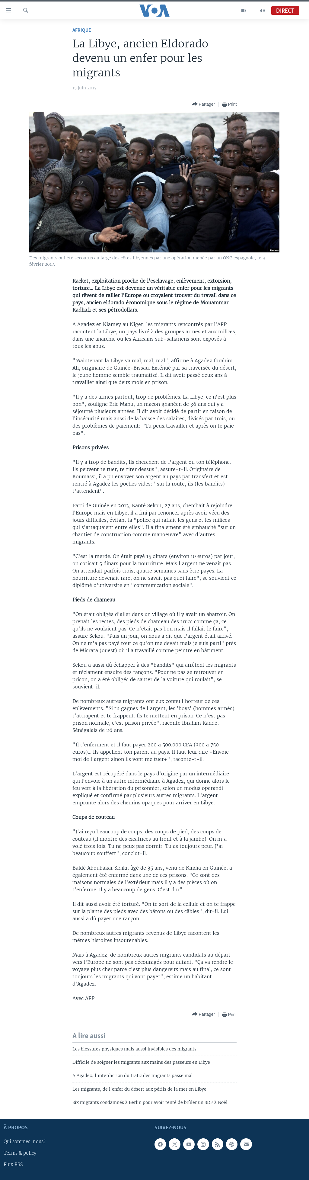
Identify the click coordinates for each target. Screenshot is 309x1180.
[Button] (203, 104)
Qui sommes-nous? (25, 1141)
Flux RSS (13, 1164)
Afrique (81, 30)
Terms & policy (20, 1153)
